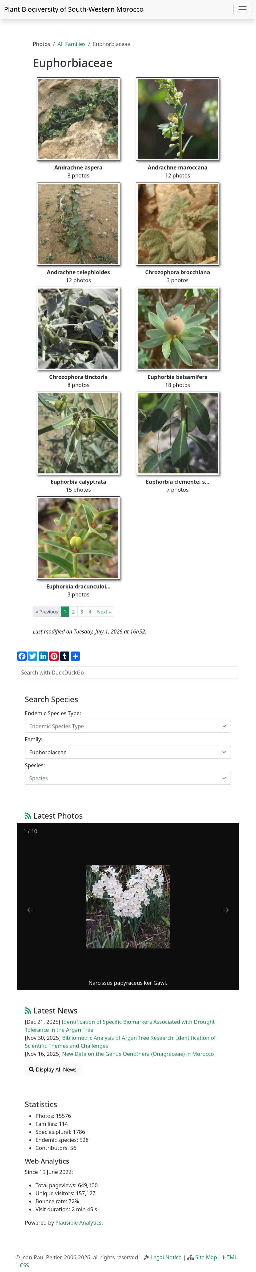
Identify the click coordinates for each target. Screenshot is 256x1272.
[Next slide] (226, 909)
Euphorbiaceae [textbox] (47, 752)
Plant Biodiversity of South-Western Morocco (74, 9)
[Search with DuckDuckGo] (128, 672)
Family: (33, 739)
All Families (72, 44)
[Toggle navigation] (242, 9)
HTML (230, 1257)
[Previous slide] (30, 909)
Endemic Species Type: (53, 713)
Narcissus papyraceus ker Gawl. (128, 982)
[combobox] (128, 726)
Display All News (53, 1069)
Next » (104, 611)
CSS (24, 1265)
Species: (35, 765)
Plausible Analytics (78, 1222)
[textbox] (124, 726)
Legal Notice (166, 1257)
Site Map (206, 1257)
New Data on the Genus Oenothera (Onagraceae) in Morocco (138, 1053)
